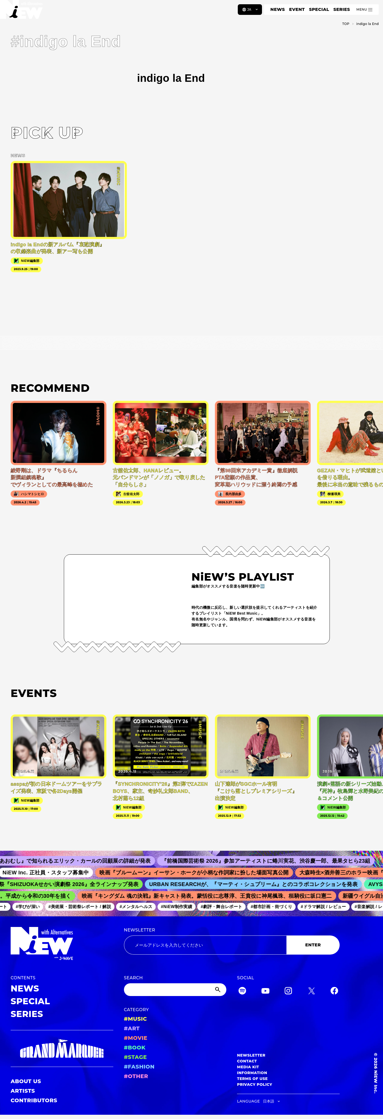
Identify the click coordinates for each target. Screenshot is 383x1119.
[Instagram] (288, 991)
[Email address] (205, 945)
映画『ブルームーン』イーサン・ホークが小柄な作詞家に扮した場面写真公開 (200, 872)
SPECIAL (319, 9)
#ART (132, 1028)
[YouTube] (265, 991)
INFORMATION (252, 1072)
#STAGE (135, 1057)
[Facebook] (334, 991)
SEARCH (133, 977)
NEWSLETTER (139, 930)
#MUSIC (135, 1019)
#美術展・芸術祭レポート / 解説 (84, 906)
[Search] (175, 989)
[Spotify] (242, 991)
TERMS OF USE (252, 1078)
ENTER (313, 944)
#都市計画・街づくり (276, 906)
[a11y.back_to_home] (21, 11)
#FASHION (139, 1066)
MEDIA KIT (248, 1067)
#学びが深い (32, 906)
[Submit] (218, 989)
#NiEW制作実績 (181, 906)
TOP (345, 24)
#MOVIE (135, 1038)
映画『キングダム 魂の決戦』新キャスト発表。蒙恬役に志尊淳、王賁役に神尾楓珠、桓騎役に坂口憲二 (212, 896)
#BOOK (134, 1047)
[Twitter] (311, 991)
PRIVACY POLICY (254, 1084)
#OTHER (136, 1076)
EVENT (297, 9)
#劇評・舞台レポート (226, 906)
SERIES (341, 9)
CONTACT (247, 1061)
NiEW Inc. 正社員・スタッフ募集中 (52, 872)
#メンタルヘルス (140, 906)
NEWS (277, 9)
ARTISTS (23, 1091)
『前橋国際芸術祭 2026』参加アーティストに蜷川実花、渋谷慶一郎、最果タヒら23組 (274, 861)
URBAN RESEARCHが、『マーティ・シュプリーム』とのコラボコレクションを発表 (259, 884)
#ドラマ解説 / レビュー (328, 906)
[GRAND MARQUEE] (62, 1048)
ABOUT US (26, 1081)
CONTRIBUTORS (34, 1100)
